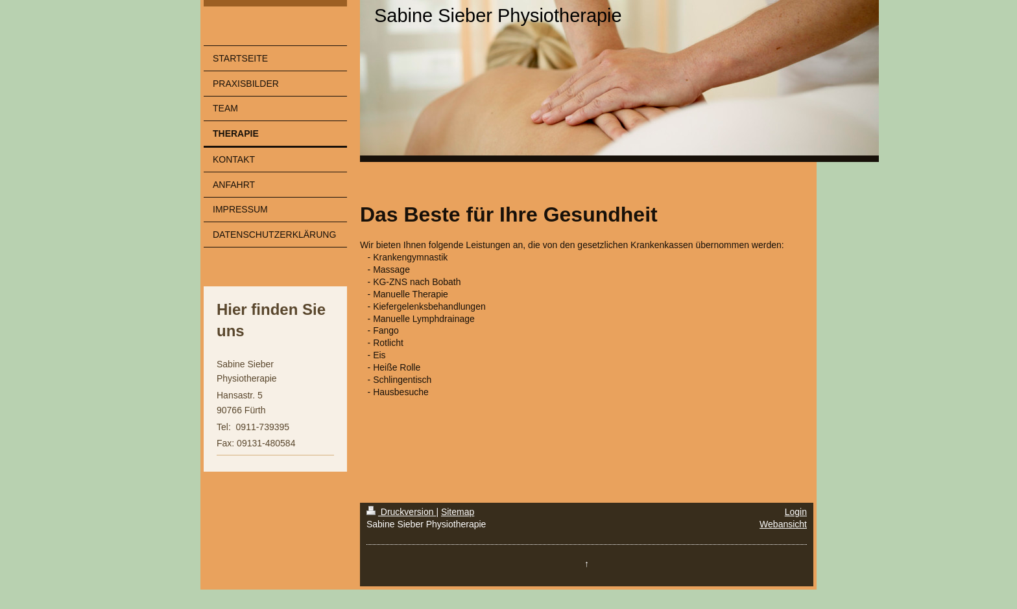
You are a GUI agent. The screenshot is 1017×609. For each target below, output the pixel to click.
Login (796, 512)
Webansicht (783, 524)
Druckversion (401, 512)
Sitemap (457, 512)
